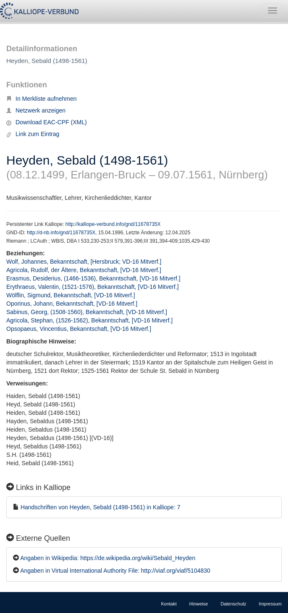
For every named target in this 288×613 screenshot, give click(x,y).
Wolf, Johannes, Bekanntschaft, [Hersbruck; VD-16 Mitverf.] (83, 261)
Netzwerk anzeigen (35, 110)
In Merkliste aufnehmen (41, 98)
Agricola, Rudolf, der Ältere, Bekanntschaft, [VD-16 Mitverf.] (83, 270)
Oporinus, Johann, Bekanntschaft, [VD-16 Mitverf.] (71, 303)
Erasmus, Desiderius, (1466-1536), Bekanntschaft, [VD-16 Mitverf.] (93, 278)
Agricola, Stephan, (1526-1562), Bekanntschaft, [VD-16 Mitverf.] (89, 320)
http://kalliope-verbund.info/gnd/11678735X (113, 224)
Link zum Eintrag (32, 134)
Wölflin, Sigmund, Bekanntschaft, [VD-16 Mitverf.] (70, 295)
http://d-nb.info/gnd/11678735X (61, 233)
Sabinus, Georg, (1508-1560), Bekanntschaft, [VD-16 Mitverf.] (86, 312)
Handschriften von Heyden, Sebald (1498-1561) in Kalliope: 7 (101, 507)
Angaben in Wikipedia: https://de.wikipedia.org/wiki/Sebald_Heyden (107, 558)
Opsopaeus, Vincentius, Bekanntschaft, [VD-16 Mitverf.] (78, 328)
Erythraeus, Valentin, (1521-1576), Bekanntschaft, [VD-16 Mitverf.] (92, 286)
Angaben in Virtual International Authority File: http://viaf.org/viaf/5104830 (115, 570)
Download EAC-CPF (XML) (46, 122)
